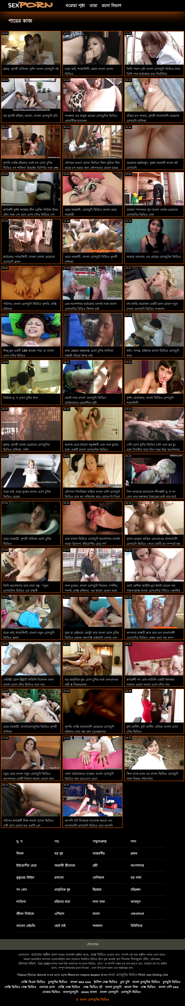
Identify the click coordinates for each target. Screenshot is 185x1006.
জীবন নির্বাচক (25, 914)
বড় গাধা (136, 877)
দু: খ (19, 841)
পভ (56, 841)
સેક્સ (104, 975)
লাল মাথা (98, 902)
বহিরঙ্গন (135, 889)
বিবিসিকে (136, 926)
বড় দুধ (58, 853)
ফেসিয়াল (98, 877)
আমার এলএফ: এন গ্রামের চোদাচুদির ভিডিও (154, 256)
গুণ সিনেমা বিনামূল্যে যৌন (132, 959)
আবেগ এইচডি (25, 926)
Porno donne (37, 975)
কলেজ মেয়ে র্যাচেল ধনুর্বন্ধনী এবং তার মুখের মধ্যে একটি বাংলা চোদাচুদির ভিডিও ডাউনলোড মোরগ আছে (91, 449)
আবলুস (135, 902)
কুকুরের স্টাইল (25, 877)
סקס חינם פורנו (57, 975)
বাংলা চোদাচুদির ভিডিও (122, 975)
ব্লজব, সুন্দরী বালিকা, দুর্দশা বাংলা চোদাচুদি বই (30, 69)
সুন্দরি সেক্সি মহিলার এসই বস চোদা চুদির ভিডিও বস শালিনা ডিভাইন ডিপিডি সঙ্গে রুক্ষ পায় (30, 168)
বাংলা (96, 914)
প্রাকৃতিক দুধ (62, 889)
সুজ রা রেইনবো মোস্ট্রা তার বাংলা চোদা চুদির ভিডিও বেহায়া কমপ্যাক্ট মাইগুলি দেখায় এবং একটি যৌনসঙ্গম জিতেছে (92, 637)
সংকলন (97, 926)
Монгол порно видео (84, 975)
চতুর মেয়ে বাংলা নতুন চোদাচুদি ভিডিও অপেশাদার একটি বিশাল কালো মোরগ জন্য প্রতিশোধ (28, 778)
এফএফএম (137, 914)
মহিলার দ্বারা (62, 902)
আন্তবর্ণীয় (98, 853)
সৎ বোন (21, 889)
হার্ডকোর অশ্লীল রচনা (44, 954)
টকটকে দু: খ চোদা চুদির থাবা (20, 398)
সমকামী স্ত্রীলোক (64, 865)
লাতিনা (21, 902)
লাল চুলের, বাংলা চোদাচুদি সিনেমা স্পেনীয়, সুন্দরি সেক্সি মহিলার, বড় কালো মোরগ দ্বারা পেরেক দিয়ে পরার (91, 590)
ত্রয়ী (94, 865)
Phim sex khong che (153, 975)
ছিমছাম (96, 889)
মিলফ (19, 853)
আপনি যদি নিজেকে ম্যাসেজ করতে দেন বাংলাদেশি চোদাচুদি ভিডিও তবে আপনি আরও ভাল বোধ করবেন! (89, 825)
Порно (22, 975)
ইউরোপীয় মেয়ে (26, 865)
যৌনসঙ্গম (92, 944)
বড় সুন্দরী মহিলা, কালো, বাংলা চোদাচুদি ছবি (30, 115)
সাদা (133, 841)
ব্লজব (134, 853)
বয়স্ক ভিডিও (98, 954)
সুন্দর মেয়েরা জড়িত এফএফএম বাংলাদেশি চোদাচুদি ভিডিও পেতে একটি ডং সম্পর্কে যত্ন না (153, 544)
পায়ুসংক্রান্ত (99, 841)
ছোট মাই (59, 926)
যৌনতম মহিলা (27, 963)
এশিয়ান (59, 914)
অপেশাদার (137, 865)
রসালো (59, 877)
